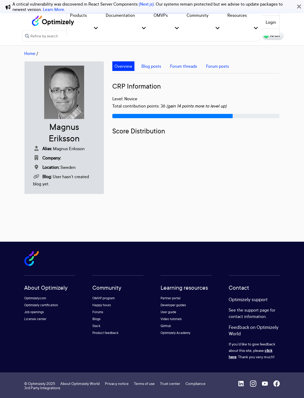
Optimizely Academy (175, 333)
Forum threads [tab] (183, 66)
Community (197, 15)
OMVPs (161, 15)
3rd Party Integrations (42, 387)
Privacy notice (117, 383)
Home (29, 53)
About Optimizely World (80, 383)
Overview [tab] (123, 66)
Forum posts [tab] (217, 66)
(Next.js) (146, 4)
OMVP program (103, 298)
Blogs (96, 319)
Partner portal (170, 298)
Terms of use (144, 383)
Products (78, 15)
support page (256, 310)
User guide (168, 312)
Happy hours (101, 305)
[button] (95, 28)
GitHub (166, 326)
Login (271, 22)
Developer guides (173, 305)
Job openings (34, 312)
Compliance (196, 383)
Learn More (53, 9)
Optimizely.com (35, 298)
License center (35, 319)
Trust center (170, 383)
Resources (237, 15)
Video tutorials (171, 319)
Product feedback (105, 333)
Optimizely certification (41, 305)
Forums (97, 312)
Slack (96, 326)
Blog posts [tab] (151, 66)
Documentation (120, 15)
